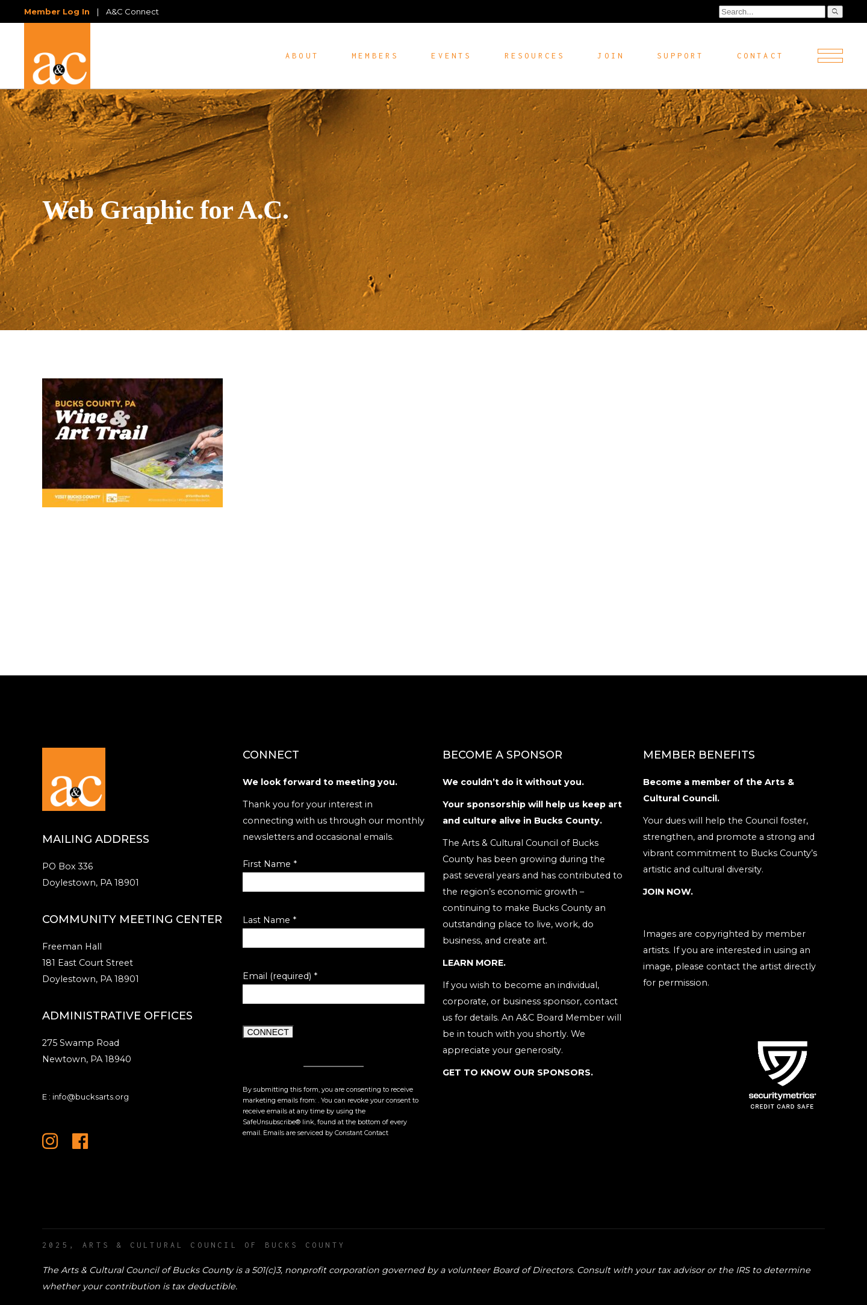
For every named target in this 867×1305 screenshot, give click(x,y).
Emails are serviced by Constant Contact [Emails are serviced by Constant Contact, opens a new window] (325, 1133)
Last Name (269, 920)
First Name (270, 864)
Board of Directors (533, 1270)
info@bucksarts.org (90, 1096)
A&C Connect (132, 11)
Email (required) (280, 976)
